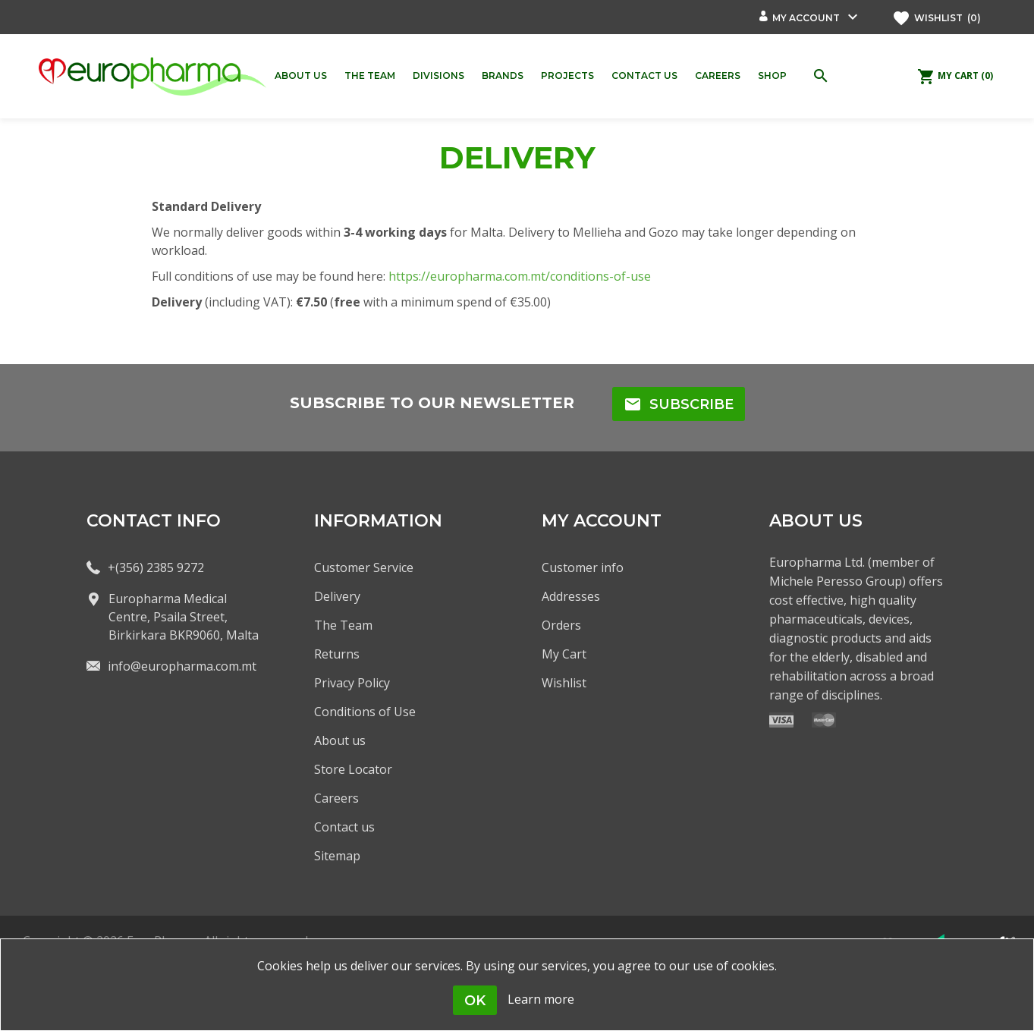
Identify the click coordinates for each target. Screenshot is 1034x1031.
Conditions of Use (365, 711)
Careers (336, 798)
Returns (337, 654)
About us (340, 740)
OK (475, 1000)
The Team (343, 625)
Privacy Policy (352, 682)
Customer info (583, 567)
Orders (561, 625)
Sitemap (337, 855)
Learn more (541, 999)
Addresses (571, 596)
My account (806, 18)
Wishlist (564, 682)
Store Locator (353, 769)
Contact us (344, 827)
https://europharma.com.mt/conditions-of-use (519, 276)
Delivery (337, 596)
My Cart (564, 654)
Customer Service (363, 567)
